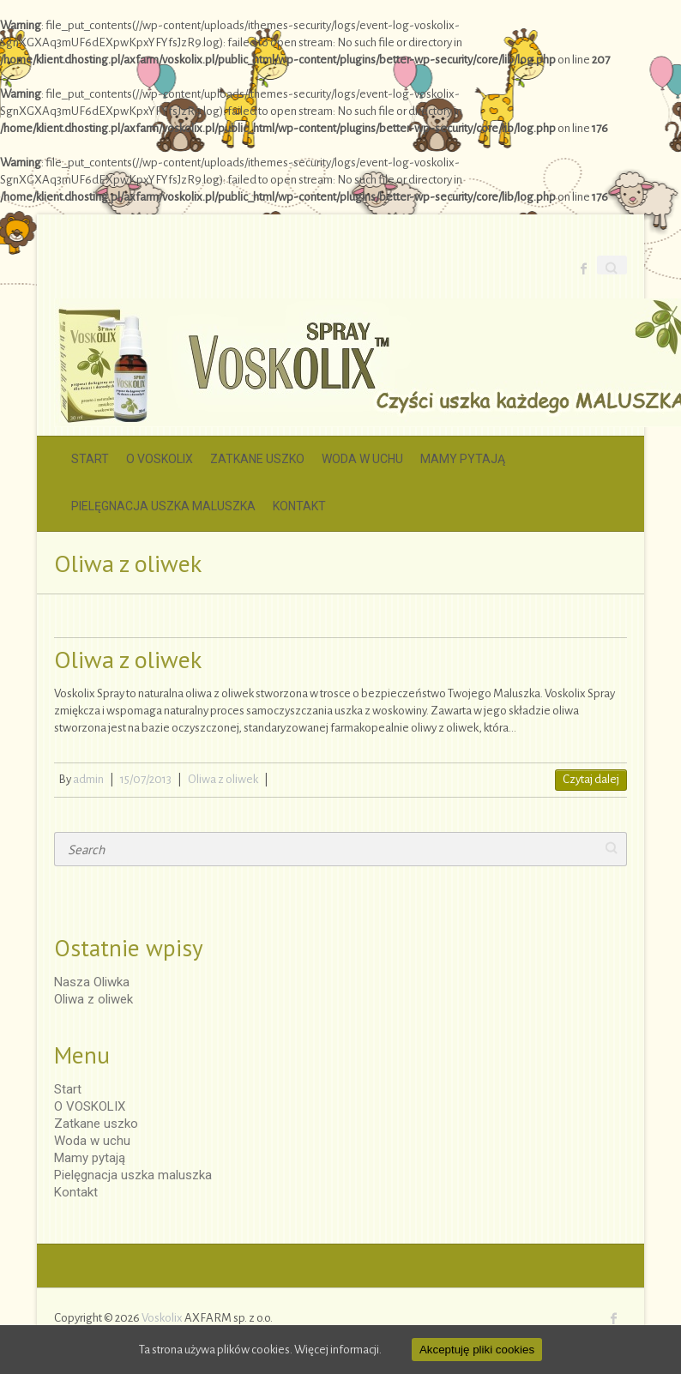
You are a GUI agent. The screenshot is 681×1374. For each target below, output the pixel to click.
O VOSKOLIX (159, 459)
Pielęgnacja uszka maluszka (163, 506)
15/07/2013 (146, 779)
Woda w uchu (362, 459)
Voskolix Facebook (584, 268)
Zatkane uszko (257, 459)
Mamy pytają (462, 459)
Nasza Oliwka (92, 982)
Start (90, 459)
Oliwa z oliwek (128, 659)
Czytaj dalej (591, 779)
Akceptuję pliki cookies (476, 1349)
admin (88, 779)
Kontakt (299, 506)
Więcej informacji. (338, 1349)
